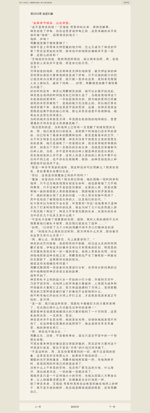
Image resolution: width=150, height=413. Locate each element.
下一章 (112, 407)
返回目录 (75, 407)
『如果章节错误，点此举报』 (51, 23)
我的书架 (126, 2)
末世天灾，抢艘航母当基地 (31, 2)
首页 (20, 2)
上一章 (38, 407)
